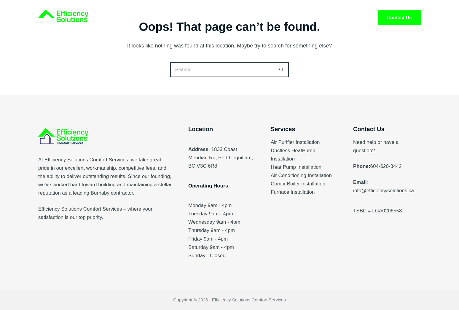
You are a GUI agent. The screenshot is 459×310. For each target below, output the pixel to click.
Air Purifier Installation (295, 142)
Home (154, 17)
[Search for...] (222, 69)
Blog (305, 17)
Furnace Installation (293, 192)
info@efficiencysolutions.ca (383, 190)
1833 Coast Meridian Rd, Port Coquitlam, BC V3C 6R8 (220, 158)
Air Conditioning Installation (301, 175)
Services (192, 17)
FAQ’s (272, 17)
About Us (234, 17)
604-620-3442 (386, 166)
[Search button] (281, 69)
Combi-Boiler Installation (298, 184)
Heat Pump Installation (296, 167)
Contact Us (399, 17)
